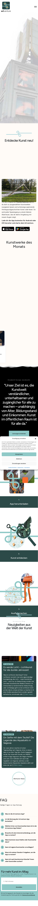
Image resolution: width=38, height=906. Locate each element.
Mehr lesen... (29, 632)
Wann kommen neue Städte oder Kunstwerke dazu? (20, 778)
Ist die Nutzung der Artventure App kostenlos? (17, 758)
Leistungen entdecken (19, 377)
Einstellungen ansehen (19, 463)
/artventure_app (7, 868)
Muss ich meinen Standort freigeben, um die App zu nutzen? (20, 791)
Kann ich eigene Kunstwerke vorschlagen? (19, 784)
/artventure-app (7, 874)
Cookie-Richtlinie (12, 467)
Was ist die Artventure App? (14, 751)
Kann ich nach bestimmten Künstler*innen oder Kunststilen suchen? (19, 798)
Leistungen (5, 851)
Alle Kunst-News (19, 716)
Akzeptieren (19, 454)
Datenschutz (20, 467)
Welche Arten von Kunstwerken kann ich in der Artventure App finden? (21, 764)
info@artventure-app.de (10, 888)
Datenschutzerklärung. (28, 832)
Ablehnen (19, 459)
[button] (35, 438)
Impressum (27, 467)
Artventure (12, 901)
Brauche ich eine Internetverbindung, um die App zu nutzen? (20, 771)
